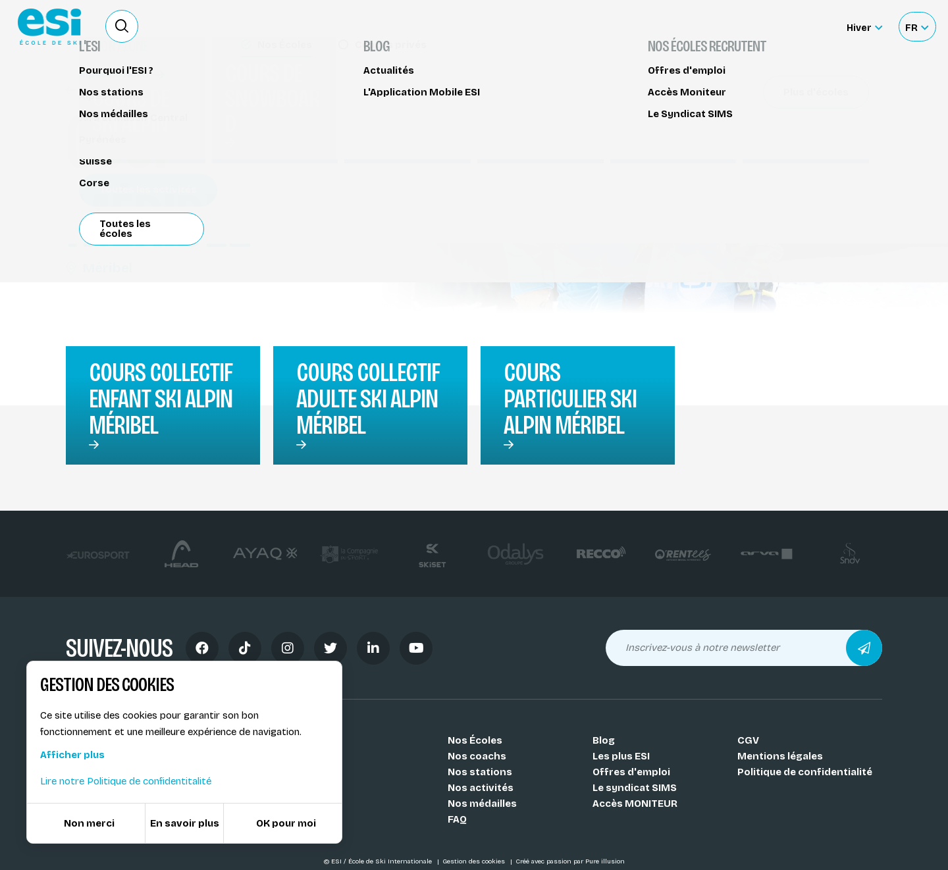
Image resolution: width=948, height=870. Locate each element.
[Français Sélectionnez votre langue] (917, 26)
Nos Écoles (475, 740)
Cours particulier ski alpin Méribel (570, 399)
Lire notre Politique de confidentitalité (125, 781)
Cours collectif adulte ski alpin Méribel (368, 399)
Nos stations (480, 772)
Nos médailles (482, 803)
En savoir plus (184, 823)
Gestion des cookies (474, 861)
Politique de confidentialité (804, 772)
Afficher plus (72, 755)
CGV (748, 740)
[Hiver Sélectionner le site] (864, 26)
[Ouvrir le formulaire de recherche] (121, 26)
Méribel (99, 268)
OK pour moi (286, 823)
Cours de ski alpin (116, 90)
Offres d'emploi (631, 772)
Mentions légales (780, 756)
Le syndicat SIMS (634, 788)
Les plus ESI (621, 756)
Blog (603, 740)
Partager (770, 120)
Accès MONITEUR (634, 803)
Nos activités (481, 788)
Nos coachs (477, 756)
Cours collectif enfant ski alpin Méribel (160, 399)
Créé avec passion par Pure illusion (570, 861)
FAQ (457, 819)
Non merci (89, 823)
